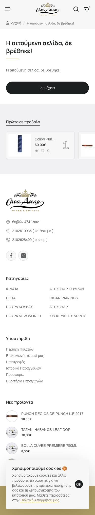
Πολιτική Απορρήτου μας (40, 500)
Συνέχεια (47, 88)
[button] (36, 151)
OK (79, 484)
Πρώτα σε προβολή (23, 122)
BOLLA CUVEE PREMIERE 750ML (49, 446)
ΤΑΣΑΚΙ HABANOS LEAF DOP (45, 430)
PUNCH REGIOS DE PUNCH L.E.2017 (52, 414)
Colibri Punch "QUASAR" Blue (45, 139)
